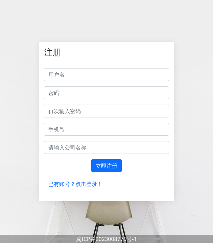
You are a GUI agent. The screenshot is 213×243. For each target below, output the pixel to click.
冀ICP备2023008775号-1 (106, 239)
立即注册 (106, 165)
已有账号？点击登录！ (75, 184)
